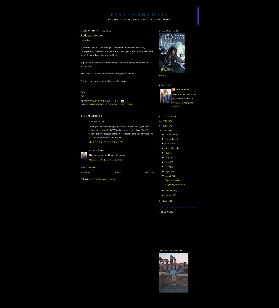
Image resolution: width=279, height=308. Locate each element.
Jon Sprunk (94, 150)
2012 (165, 121)
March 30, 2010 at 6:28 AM (106, 159)
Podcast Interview (173, 180)
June (167, 162)
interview (111, 104)
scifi (121, 104)
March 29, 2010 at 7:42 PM (106, 142)
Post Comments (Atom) (105, 179)
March (168, 176)
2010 (165, 130)
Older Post (149, 172)
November (170, 139)
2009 (165, 200)
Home (118, 172)
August (169, 152)
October (169, 143)
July (167, 157)
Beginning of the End (175, 184)
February (169, 190)
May (167, 166)
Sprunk (129, 104)
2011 (165, 125)
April (168, 171)
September (170, 148)
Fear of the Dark (140, 14)
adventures (97, 104)
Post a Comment (88, 167)
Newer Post (86, 172)
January (169, 195)
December (170, 134)
